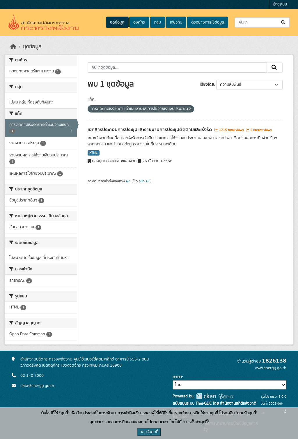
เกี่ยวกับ (176, 22)
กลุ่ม (157, 22)
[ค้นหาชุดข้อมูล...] (262, 22)
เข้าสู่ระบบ (280, 4)
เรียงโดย (207, 85)
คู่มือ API (144, 181)
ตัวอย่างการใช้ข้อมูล (207, 22)
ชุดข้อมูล (117, 22)
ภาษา (177, 377)
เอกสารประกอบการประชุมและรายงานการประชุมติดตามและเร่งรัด (150, 129)
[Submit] (283, 22)
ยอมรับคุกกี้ (149, 432)
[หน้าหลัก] (13, 47)
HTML (93, 153)
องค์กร (139, 22)
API (128, 181)
